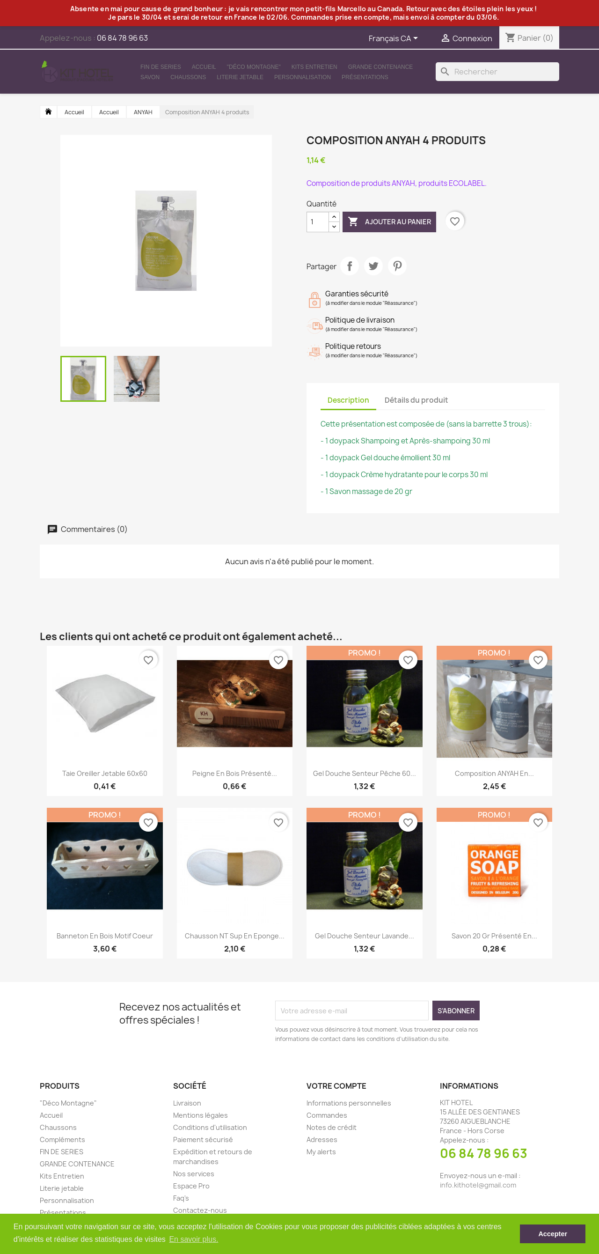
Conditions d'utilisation (210, 1127)
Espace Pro (191, 1185)
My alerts (321, 1151)
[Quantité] (318, 222)
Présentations (365, 77)
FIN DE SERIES (160, 67)
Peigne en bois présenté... (234, 773)
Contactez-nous (200, 1210)
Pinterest (397, 266)
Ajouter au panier (389, 222)
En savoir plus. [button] (193, 1239)
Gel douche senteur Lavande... (364, 935)
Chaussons (188, 77)
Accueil (204, 67)
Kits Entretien (314, 67)
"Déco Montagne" (254, 67)
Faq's (181, 1198)
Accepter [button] (552, 1234)
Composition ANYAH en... (494, 773)
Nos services (193, 1173)
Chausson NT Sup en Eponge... (235, 935)
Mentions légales (200, 1115)
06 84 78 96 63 (483, 1153)
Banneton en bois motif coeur (105, 935)
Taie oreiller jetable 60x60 (104, 773)
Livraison (187, 1103)
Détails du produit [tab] (416, 400)
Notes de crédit (332, 1127)
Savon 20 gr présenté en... (494, 935)
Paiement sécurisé (203, 1139)
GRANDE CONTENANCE (380, 67)
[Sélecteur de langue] (395, 38)
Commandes (327, 1115)
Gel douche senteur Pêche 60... (364, 773)
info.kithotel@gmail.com (478, 1184)
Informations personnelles (349, 1103)
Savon (150, 77)
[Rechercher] (497, 71)
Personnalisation (302, 77)
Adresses (322, 1139)
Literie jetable (240, 77)
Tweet (373, 266)
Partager (349, 266)
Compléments (62, 1139)
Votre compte (336, 1086)
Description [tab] (348, 400)
